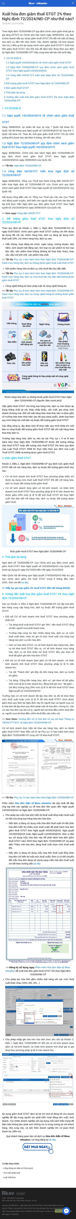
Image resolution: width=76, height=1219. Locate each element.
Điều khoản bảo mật (8, 1200)
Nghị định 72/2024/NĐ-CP (27, 165)
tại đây (24, 582)
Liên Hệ (34, 1200)
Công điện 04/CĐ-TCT (28, 213)
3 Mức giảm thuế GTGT (16, 88)
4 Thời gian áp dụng (14, 92)
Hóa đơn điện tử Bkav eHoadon (33, 803)
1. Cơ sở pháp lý (12, 58)
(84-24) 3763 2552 (35, 1205)
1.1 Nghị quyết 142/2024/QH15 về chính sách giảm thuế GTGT (38, 62)
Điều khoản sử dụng (23, 1200)
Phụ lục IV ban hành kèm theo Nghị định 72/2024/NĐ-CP (44, 797)
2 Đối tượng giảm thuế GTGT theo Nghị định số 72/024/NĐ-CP (36, 83)
